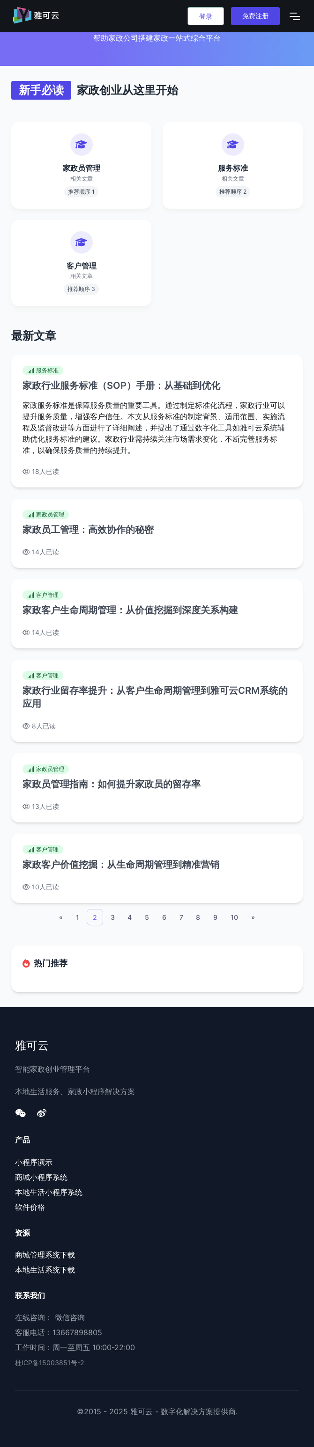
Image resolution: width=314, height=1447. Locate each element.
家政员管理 (45, 514)
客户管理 (43, 594)
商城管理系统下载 (45, 1254)
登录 (205, 16)
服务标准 (43, 370)
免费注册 (255, 16)
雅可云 (32, 1044)
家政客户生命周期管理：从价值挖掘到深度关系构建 (130, 610)
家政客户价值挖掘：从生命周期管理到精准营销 (120, 864)
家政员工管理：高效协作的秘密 (88, 529)
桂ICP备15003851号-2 (49, 1363)
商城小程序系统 (41, 1177)
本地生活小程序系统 (48, 1192)
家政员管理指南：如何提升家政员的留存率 (111, 784)
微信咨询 (70, 1317)
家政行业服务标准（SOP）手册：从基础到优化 (121, 385)
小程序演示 (33, 1162)
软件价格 (30, 1207)
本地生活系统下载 (45, 1269)
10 (234, 917)
